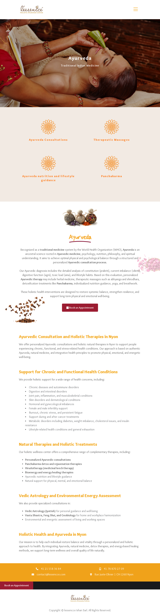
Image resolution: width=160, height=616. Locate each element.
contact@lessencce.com (51, 574)
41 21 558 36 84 (51, 568)
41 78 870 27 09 (114, 568)
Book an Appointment (80, 307)
